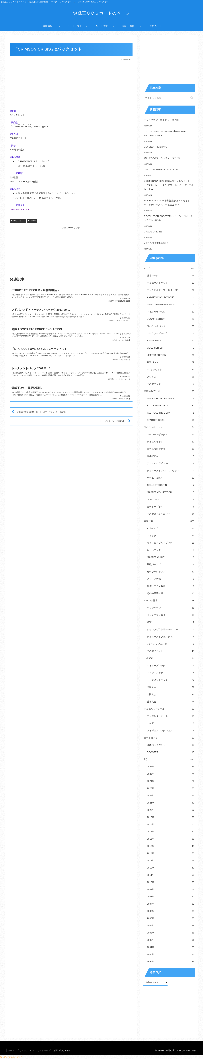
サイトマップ (44, 1050)
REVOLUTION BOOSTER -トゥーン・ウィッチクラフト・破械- (168, 218)
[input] (169, 98)
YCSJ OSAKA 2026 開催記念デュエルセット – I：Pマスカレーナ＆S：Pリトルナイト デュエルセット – (168, 185)
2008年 (32, 221)
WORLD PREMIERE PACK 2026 (161, 169)
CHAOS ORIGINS (153, 231)
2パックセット (18, 221)
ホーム (11, 1050)
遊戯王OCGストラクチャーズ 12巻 (162, 158)
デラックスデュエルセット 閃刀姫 (161, 120)
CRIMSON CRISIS (19, 209)
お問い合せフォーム (64, 1050)
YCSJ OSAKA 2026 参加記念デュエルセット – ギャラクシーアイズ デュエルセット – (168, 202)
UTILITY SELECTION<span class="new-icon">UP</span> (164, 133)
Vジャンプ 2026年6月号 (156, 243)
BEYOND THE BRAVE (155, 146)
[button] (191, 98)
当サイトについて (26, 1050)
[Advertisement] (71, 84)
